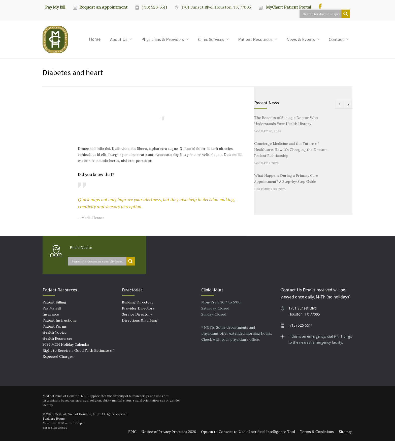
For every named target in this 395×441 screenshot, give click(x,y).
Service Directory (137, 314)
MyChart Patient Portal (288, 7)
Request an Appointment (103, 7)
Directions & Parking (139, 320)
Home (95, 39)
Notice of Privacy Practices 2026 (169, 431)
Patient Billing (54, 302)
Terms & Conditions (317, 431)
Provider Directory (138, 308)
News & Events (300, 39)
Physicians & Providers (162, 39)
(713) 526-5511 (154, 7)
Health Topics (54, 332)
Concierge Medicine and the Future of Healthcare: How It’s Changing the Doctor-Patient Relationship (291, 149)
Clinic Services (211, 39)
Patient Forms (55, 326)
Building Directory (137, 302)
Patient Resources (255, 39)
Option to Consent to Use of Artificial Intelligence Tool (248, 431)
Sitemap (345, 431)
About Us (118, 39)
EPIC (132, 431)
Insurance (51, 314)
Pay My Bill (55, 7)
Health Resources (58, 338)
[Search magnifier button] (345, 14)
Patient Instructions (59, 320)
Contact (336, 39)
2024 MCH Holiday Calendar (66, 344)
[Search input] (321, 14)
